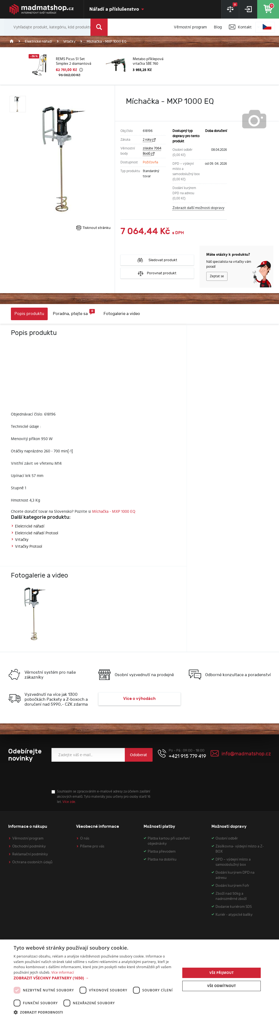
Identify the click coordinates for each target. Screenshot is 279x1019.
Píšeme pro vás (92, 846)
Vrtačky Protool (28, 546)
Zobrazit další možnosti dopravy (198, 208)
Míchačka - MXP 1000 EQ (113, 512)
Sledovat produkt (157, 260)
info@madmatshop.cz (246, 754)
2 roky (149, 140)
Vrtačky (21, 540)
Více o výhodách (139, 698)
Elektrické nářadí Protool (36, 533)
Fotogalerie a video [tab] (122, 313)
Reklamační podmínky (30, 854)
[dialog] (139, 979)
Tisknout (93, 227)
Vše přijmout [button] (222, 972)
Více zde (68, 802)
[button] (94, 977)
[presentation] (92, 775)
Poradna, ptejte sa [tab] (74, 312)
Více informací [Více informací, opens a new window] (62, 972)
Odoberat (138, 755)
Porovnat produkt (157, 273)
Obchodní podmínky (29, 846)
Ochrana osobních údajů (32, 862)
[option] (63, 66)
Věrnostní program (27, 838)
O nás (84, 838)
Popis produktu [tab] (29, 313)
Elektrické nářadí (29, 526)
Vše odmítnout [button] (221, 985)
